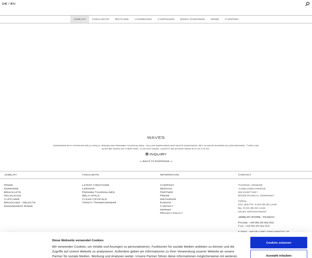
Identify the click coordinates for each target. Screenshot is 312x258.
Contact (166, 206)
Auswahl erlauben (279, 232)
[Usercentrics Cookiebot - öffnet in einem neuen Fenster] (25, 250)
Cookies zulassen (278, 219)
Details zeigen (212, 250)
